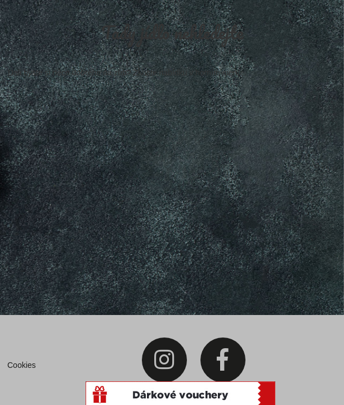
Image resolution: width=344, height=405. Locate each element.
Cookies (21, 365)
